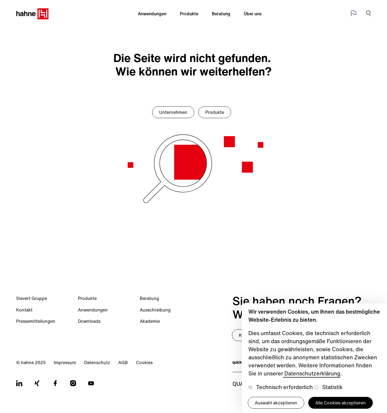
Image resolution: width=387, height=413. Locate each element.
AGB (123, 362)
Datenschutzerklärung (311, 373)
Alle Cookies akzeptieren (340, 403)
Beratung (221, 13)
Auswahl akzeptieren (276, 403)
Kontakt (24, 310)
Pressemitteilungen (35, 321)
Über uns (252, 13)
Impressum (65, 362)
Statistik (332, 387)
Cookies (144, 362)
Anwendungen (152, 13)
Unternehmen (173, 112)
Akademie (150, 321)
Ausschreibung (155, 310)
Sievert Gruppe (31, 298)
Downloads (89, 321)
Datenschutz (97, 362)
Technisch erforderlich (284, 387)
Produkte (189, 13)
